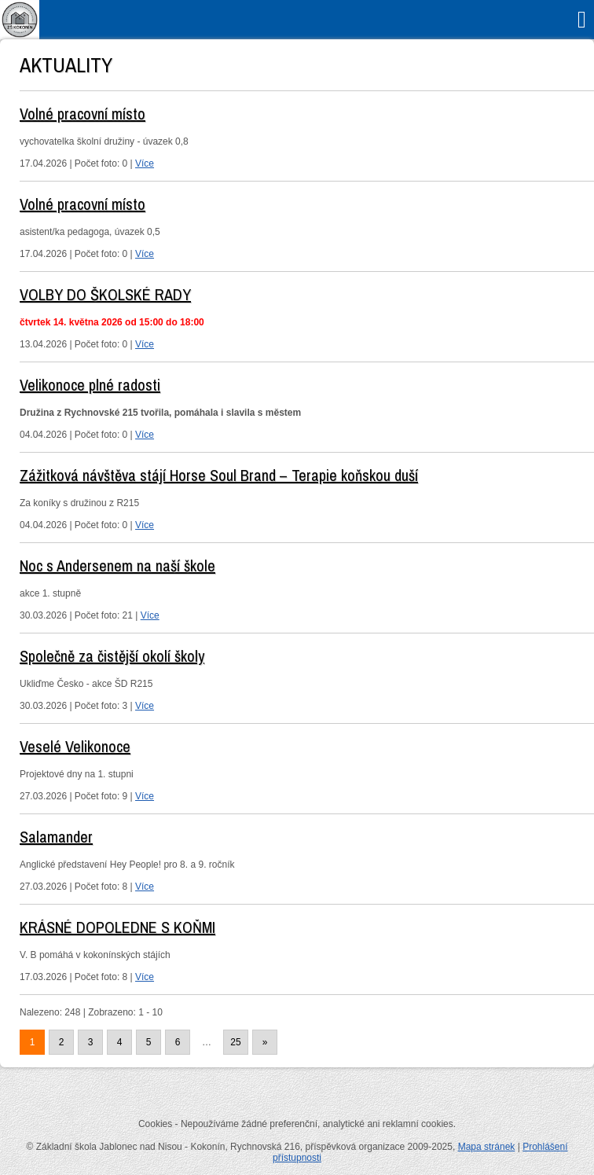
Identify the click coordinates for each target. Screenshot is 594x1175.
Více (144, 163)
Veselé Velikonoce (75, 746)
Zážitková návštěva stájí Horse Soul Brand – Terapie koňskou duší (219, 475)
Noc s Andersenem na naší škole (117, 565)
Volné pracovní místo (82, 113)
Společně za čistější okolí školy (112, 655)
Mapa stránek (486, 1146)
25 (235, 1042)
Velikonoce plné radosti (90, 384)
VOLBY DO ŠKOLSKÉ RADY (105, 294)
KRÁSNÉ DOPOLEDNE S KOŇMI (117, 927)
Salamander (56, 836)
